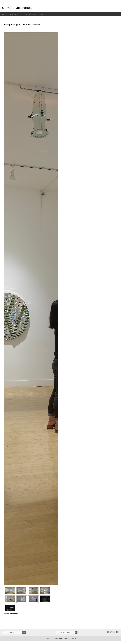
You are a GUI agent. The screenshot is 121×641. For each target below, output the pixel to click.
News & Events (14, 14)
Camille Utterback (17, 8)
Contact (42, 14)
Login (74, 638)
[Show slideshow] (11, 613)
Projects (26, 14)
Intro (4, 14)
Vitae (34, 14)
